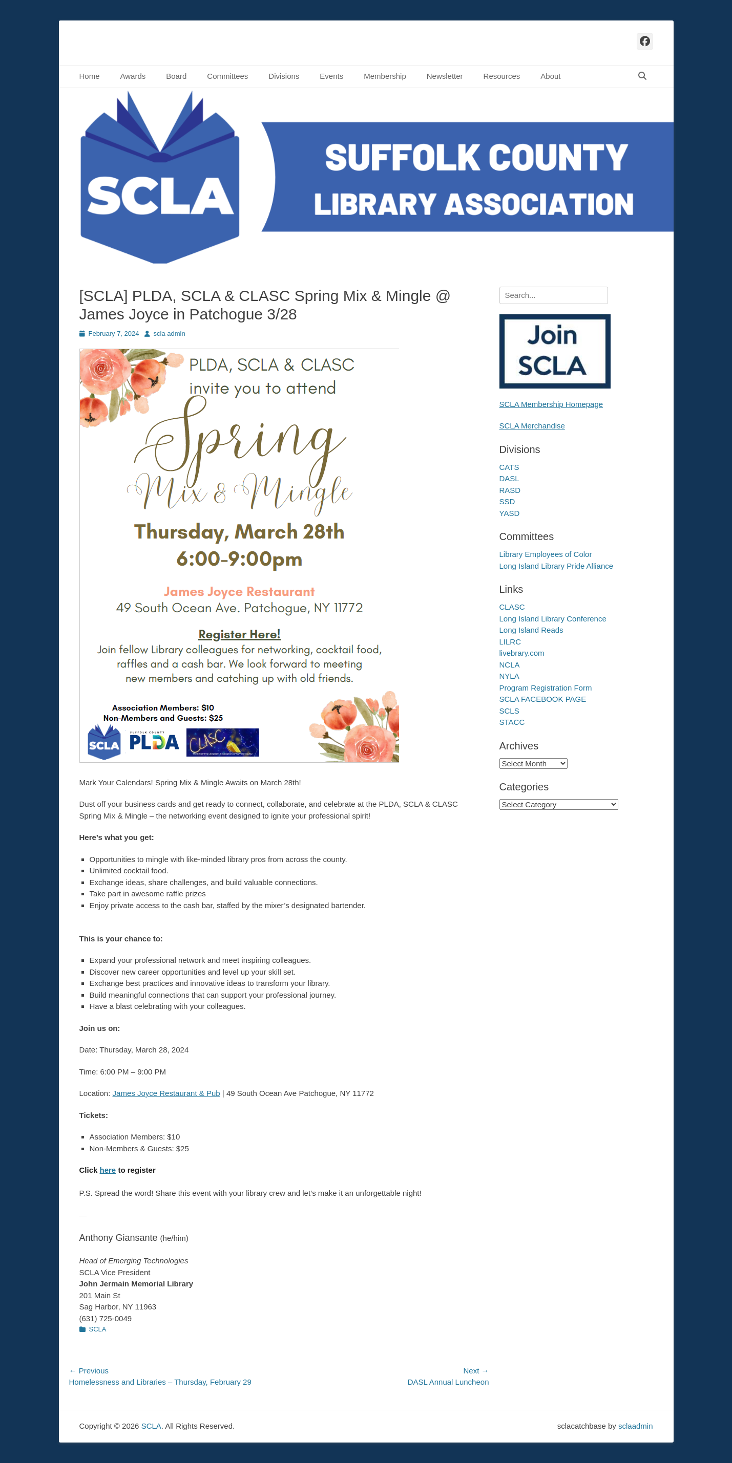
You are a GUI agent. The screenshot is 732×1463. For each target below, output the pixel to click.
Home (89, 76)
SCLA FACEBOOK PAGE (543, 699)
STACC (512, 722)
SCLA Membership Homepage (551, 404)
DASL (509, 478)
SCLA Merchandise (532, 425)
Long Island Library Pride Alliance (556, 566)
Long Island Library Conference (552, 618)
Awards (133, 76)
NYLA (509, 676)
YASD (509, 513)
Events (331, 76)
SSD (507, 501)
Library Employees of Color (545, 554)
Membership (385, 76)
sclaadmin (635, 1426)
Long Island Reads (531, 630)
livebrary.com (522, 653)
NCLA (509, 664)
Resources (502, 76)
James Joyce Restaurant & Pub (166, 1093)
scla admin (169, 333)
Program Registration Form (545, 687)
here (108, 1170)
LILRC (510, 641)
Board (176, 76)
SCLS (509, 710)
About (550, 76)
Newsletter (445, 76)
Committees (227, 76)
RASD (510, 490)
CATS (509, 467)
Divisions (283, 76)
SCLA (98, 1329)
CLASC (512, 607)
